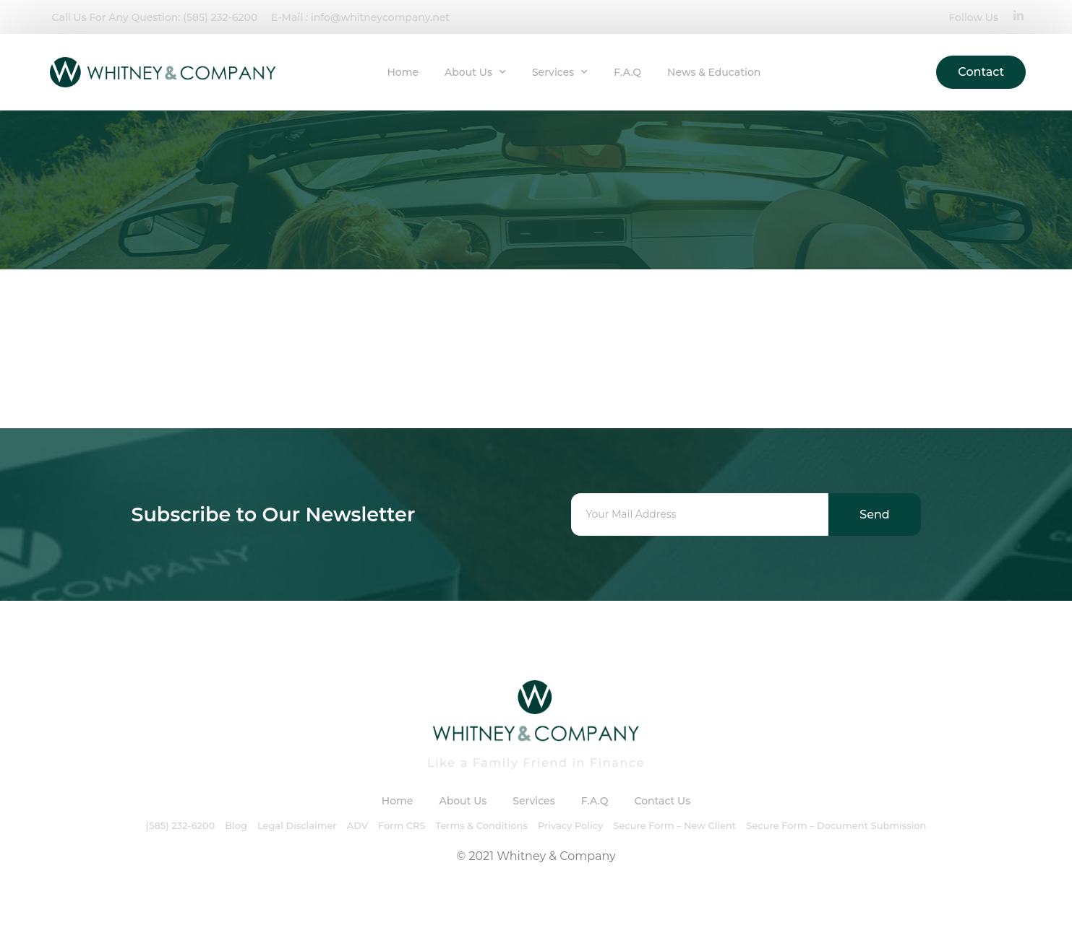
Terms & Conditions (481, 825)
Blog (236, 825)
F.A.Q (627, 72)
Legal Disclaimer (297, 825)
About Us (475, 72)
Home (403, 72)
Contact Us (662, 800)
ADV (357, 825)
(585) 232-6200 (180, 825)
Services (560, 72)
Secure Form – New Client (674, 825)
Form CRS (402, 825)
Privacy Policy (570, 825)
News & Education (713, 72)
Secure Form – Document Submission (836, 825)
